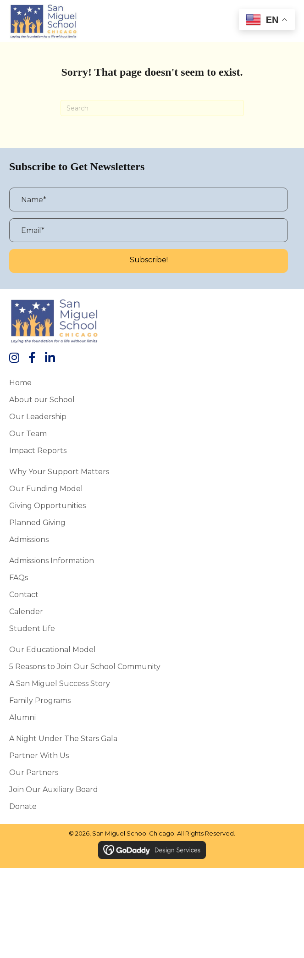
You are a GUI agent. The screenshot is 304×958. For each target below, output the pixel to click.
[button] (148, 261)
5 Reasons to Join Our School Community (84, 666)
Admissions (29, 539)
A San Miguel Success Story (59, 683)
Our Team (28, 433)
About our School (42, 399)
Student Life (32, 628)
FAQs (18, 577)
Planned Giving (37, 522)
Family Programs (40, 700)
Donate (23, 806)
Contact (24, 594)
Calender (26, 611)
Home (20, 382)
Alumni (22, 717)
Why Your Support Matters (59, 471)
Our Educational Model (52, 649)
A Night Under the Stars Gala (63, 738)
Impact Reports (37, 450)
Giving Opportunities (47, 505)
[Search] (152, 108)
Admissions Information (51, 560)
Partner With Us (39, 755)
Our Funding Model (46, 488)
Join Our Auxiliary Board (53, 789)
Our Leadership (37, 416)
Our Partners (33, 772)
